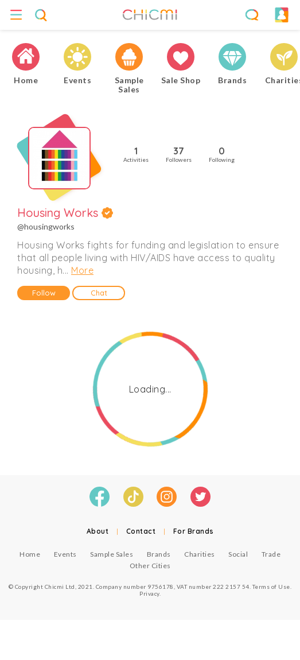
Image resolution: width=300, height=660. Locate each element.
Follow (44, 292)
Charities (199, 554)
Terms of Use (271, 586)
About (98, 531)
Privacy (149, 593)
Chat (99, 292)
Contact (141, 531)
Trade (271, 554)
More (82, 270)
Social (238, 554)
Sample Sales (111, 554)
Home (30, 554)
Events (65, 554)
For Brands (193, 531)
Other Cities (150, 565)
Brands (159, 554)
